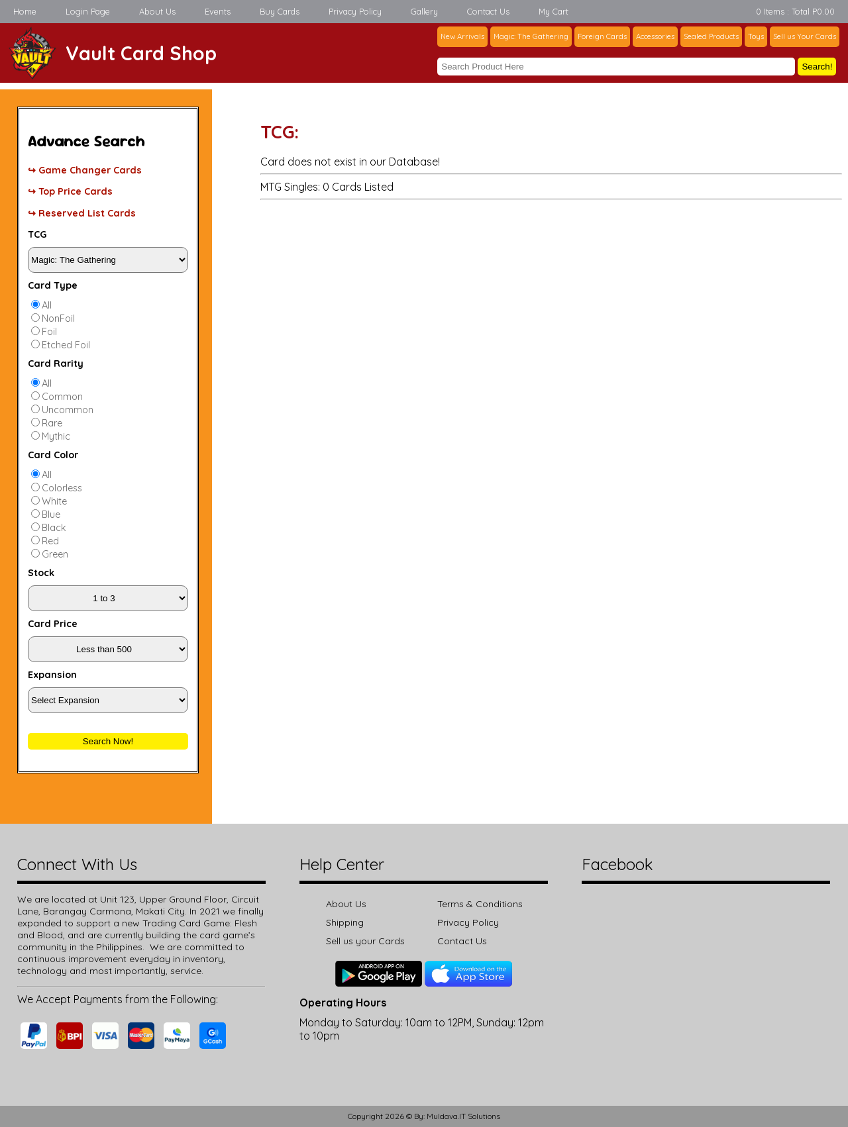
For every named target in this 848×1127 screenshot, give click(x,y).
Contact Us (488, 11)
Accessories (655, 36)
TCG (37, 234)
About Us (157, 11)
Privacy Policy (355, 11)
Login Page (88, 11)
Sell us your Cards (365, 941)
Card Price (53, 624)
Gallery (424, 11)
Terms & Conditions (480, 904)
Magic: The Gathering (531, 36)
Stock (41, 573)
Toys (756, 36)
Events (218, 11)
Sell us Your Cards (804, 36)
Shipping (345, 922)
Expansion (52, 675)
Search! (817, 67)
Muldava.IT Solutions (463, 1116)
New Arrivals (462, 36)
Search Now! (108, 741)
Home (24, 11)
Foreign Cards (602, 36)
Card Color (53, 455)
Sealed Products (711, 36)
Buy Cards (279, 11)
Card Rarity (55, 363)
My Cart (553, 11)
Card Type (53, 285)
